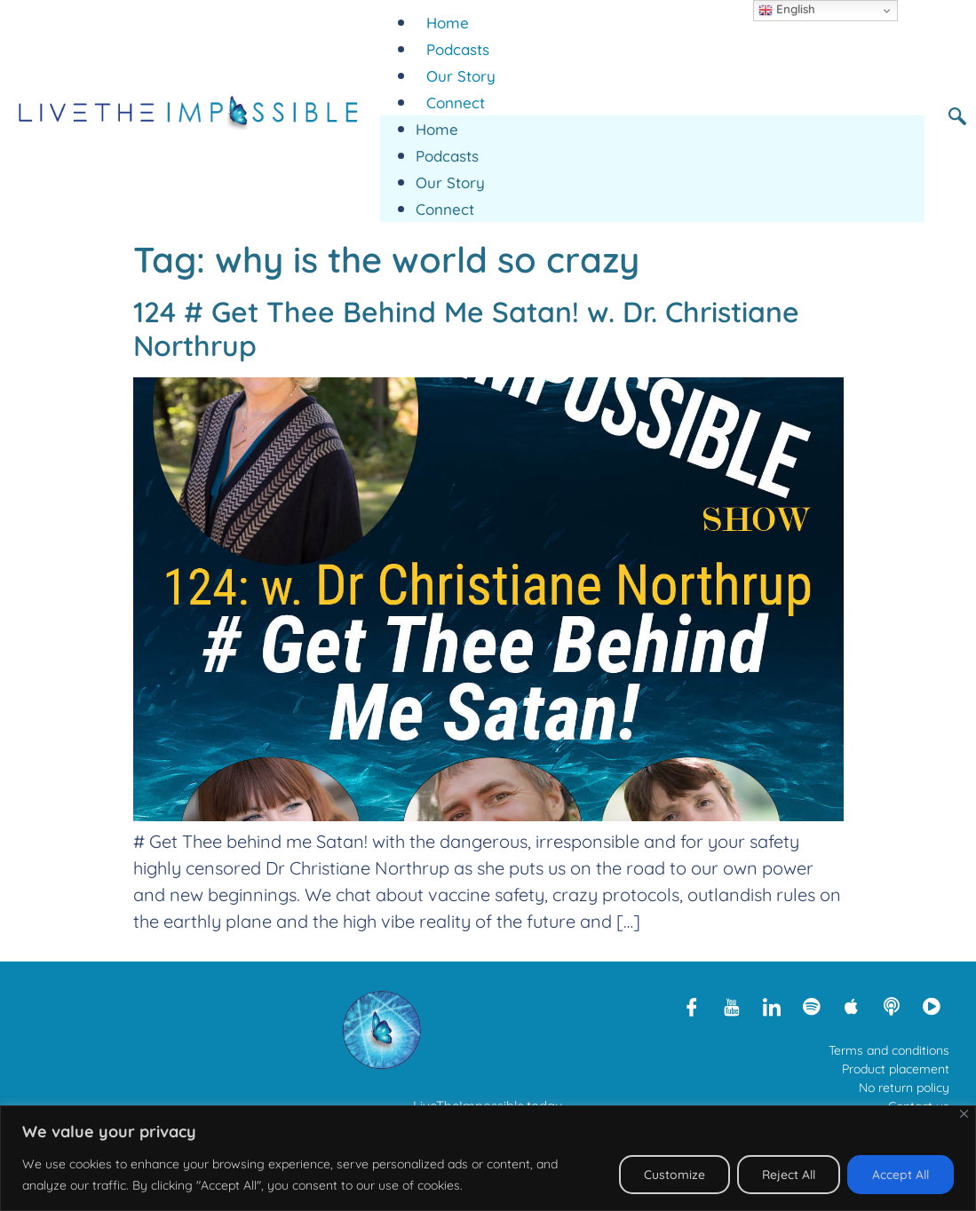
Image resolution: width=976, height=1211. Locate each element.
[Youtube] (731, 1006)
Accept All (899, 1175)
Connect (455, 102)
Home (447, 22)
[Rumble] (931, 1006)
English (786, 10)
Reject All (786, 1175)
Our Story (461, 76)
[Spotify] (811, 1006)
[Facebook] (691, 1006)
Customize (670, 1175)
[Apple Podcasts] (851, 1006)
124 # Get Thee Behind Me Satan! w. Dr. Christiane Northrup (466, 328)
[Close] (964, 1114)
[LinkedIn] (771, 1006)
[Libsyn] (891, 1006)
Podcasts (457, 49)
